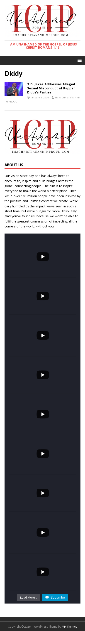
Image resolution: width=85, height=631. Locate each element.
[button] (79, 60)
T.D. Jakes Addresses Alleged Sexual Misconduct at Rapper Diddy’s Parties (51, 88)
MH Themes (69, 627)
